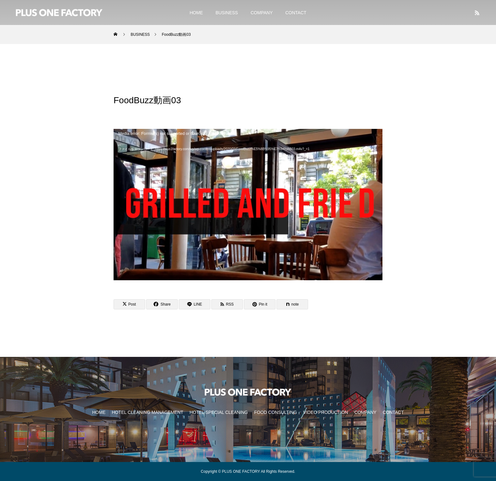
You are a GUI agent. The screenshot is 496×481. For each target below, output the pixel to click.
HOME (196, 12)
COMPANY (262, 12)
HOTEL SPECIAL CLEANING (218, 412)
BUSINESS (226, 12)
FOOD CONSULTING (275, 412)
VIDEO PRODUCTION (325, 412)
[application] (248, 204)
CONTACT (296, 12)
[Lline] (194, 304)
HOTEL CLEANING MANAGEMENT (147, 412)
